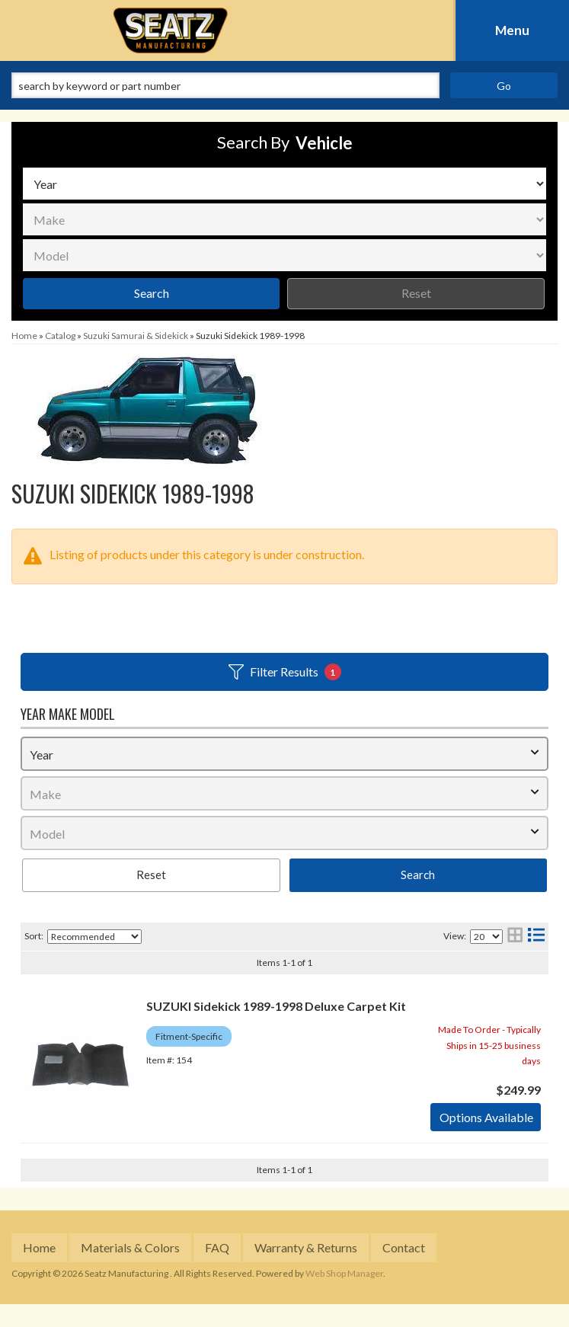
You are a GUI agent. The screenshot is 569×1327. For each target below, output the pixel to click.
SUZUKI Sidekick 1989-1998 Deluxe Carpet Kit (276, 1006)
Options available (486, 1117)
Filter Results (285, 672)
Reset (416, 293)
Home (39, 1247)
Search (151, 293)
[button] (284, 85)
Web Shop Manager (344, 1273)
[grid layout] (515, 936)
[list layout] (536, 936)
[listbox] (284, 184)
